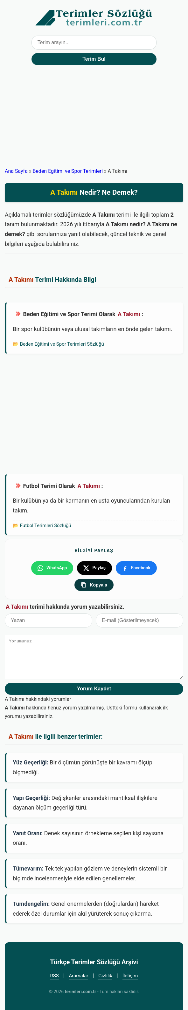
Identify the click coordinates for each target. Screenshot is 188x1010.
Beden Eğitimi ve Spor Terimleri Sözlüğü (62, 344)
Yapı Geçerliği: (31, 798)
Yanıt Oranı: (28, 833)
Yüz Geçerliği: (30, 762)
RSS (54, 976)
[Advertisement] (94, 119)
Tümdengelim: (31, 903)
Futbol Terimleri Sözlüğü (45, 525)
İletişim (130, 976)
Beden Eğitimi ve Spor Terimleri (67, 171)
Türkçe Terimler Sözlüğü (94, 17)
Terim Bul (94, 59)
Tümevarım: (28, 868)
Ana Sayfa (16, 171)
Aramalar (78, 976)
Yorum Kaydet (94, 688)
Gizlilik (105, 976)
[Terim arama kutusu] (94, 43)
